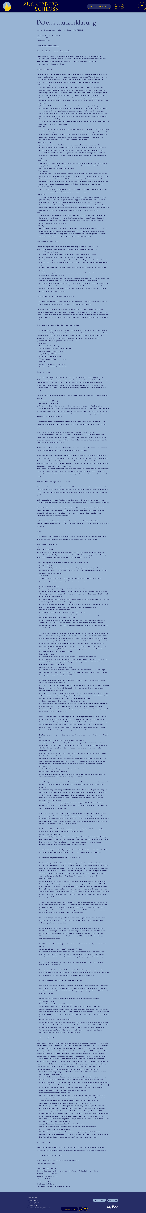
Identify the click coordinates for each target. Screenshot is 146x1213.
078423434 (33, 1205)
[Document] (116, 6)
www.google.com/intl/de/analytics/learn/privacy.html (56, 1127)
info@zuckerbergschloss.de (50, 46)
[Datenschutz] (99, 1200)
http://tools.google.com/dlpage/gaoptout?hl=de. (55, 1093)
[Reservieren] (69, 1209)
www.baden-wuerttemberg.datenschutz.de (56, 1186)
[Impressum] (112, 1200)
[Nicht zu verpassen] (99, 6)
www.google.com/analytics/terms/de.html (53, 1124)
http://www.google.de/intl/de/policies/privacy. (54, 1129)
